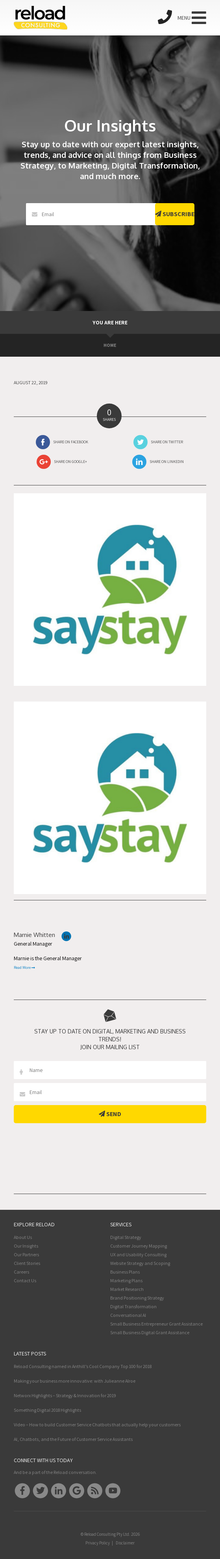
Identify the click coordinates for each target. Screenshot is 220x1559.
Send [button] (110, 1114)
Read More (24, 967)
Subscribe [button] (174, 214)
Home (110, 345)
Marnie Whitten (34, 935)
